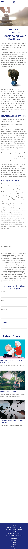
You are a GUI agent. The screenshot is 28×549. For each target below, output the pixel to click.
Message (4, 309)
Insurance (14, 546)
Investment (14, 542)
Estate (14, 544)
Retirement (14, 540)
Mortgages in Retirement (9, 391)
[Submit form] (5, 323)
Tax (14, 548)
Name (3, 291)
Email (2, 300)
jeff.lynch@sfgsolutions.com (14, 535)
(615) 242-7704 (16, 528)
